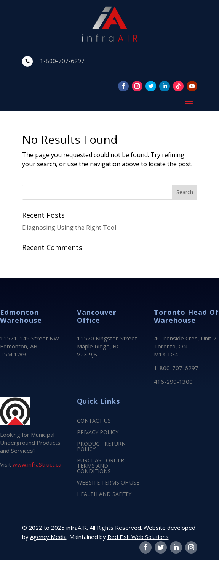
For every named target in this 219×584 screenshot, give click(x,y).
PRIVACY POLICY (97, 433)
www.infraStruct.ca (37, 464)
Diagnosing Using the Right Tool (69, 227)
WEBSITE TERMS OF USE (108, 483)
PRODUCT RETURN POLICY (101, 446)
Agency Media (48, 537)
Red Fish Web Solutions (138, 537)
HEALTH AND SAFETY (104, 494)
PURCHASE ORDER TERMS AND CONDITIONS (100, 466)
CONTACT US (94, 421)
